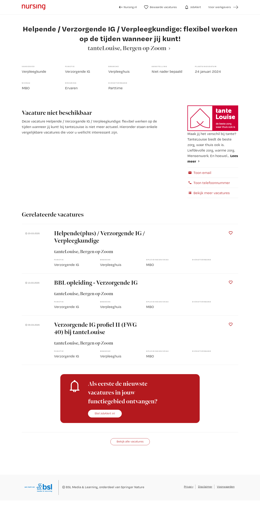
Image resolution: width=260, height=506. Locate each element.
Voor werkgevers (219, 7)
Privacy (188, 486)
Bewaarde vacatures (160, 7)
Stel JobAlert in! (105, 413)
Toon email (199, 172)
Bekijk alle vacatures (130, 441)
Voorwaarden (226, 486)
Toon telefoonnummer (208, 183)
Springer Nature (132, 487)
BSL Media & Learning (82, 487)
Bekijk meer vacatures (208, 193)
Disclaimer (205, 486)
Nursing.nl (128, 7)
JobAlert (192, 7)
